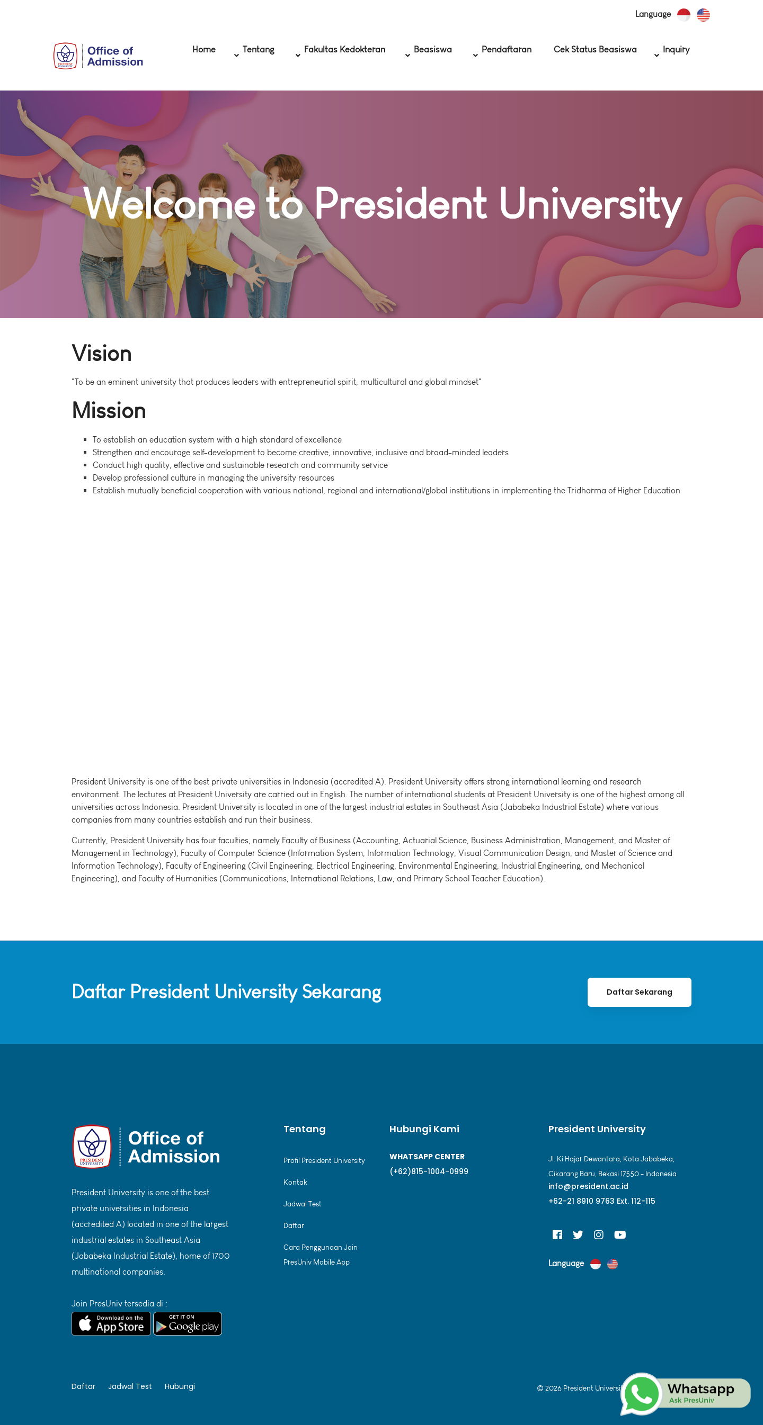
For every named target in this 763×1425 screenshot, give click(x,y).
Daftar (293, 1225)
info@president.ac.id (588, 1186)
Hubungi (180, 1386)
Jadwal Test (302, 1203)
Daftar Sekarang (639, 992)
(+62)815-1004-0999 (428, 1171)
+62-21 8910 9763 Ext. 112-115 (601, 1201)
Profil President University (324, 1160)
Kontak (295, 1182)
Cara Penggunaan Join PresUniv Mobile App (320, 1255)
